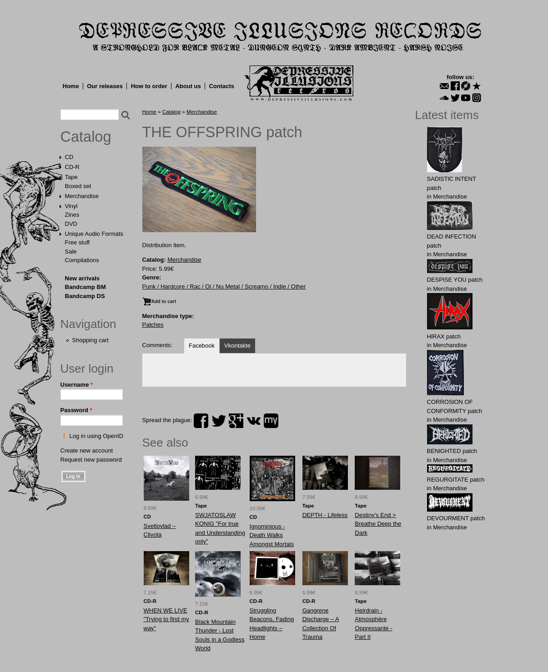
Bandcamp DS (85, 296)
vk (253, 420)
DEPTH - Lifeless (325, 515)
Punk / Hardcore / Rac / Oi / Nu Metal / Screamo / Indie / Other (224, 286)
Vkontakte (237, 345)
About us (188, 86)
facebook (201, 420)
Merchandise (82, 196)
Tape (71, 177)
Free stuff (77, 242)
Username (76, 384)
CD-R (72, 167)
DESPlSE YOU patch (455, 279)
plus (236, 420)
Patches (153, 324)
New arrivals (82, 278)
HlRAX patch (444, 336)
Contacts (221, 86)
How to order (149, 86)
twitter (218, 420)
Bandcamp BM (85, 287)
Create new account (86, 450)
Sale (71, 251)
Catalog (85, 137)
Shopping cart (90, 340)
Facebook (202, 345)
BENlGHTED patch (452, 451)
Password (76, 410)
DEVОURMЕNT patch (456, 518)
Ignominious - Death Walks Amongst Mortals (272, 535)
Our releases (105, 86)
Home (71, 86)
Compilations (82, 260)
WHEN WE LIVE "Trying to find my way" (166, 619)
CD (69, 157)
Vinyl (71, 206)
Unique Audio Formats (94, 233)
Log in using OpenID (97, 436)
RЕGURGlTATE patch (456, 479)
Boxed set (78, 186)
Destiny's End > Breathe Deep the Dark (378, 524)
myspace (271, 420)
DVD (71, 223)
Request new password (91, 459)
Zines (72, 214)
